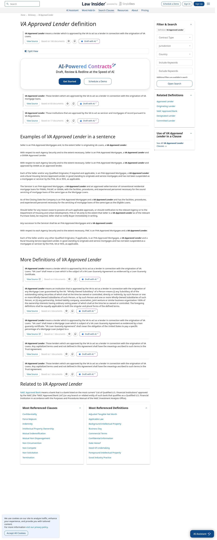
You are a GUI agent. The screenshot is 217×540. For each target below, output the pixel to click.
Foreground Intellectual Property (105, 452)
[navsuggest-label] (22, 4)
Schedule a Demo (171, 4)
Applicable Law (96, 419)
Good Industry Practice (100, 457)
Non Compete (29, 447)
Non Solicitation (30, 452)
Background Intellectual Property (105, 423)
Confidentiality (29, 414)
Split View (31, 51)
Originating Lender (166, 106)
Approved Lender (165, 101)
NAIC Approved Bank (30, 392)
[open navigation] (208, 3)
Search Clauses (106, 10)
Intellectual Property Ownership (38, 428)
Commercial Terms (98, 433)
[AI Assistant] (202, 534)
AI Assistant (72, 10)
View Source (32, 41)
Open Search (174, 83)
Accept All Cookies (16, 533)
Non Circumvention (31, 443)
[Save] (68, 41)
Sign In (187, 4)
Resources (123, 10)
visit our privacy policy (37, 527)
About (135, 10)
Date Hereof (95, 443)
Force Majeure (29, 419)
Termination (28, 457)
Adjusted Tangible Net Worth (103, 414)
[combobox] (22, 4)
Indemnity (27, 423)
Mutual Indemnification (34, 433)
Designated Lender (166, 115)
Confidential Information (101, 438)
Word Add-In (88, 10)
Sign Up (199, 4)
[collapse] (190, 37)
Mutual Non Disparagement (36, 438)
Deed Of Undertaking (99, 447)
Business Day (95, 428)
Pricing (145, 10)
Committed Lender (166, 120)
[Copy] (75, 41)
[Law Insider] (108, 4)
